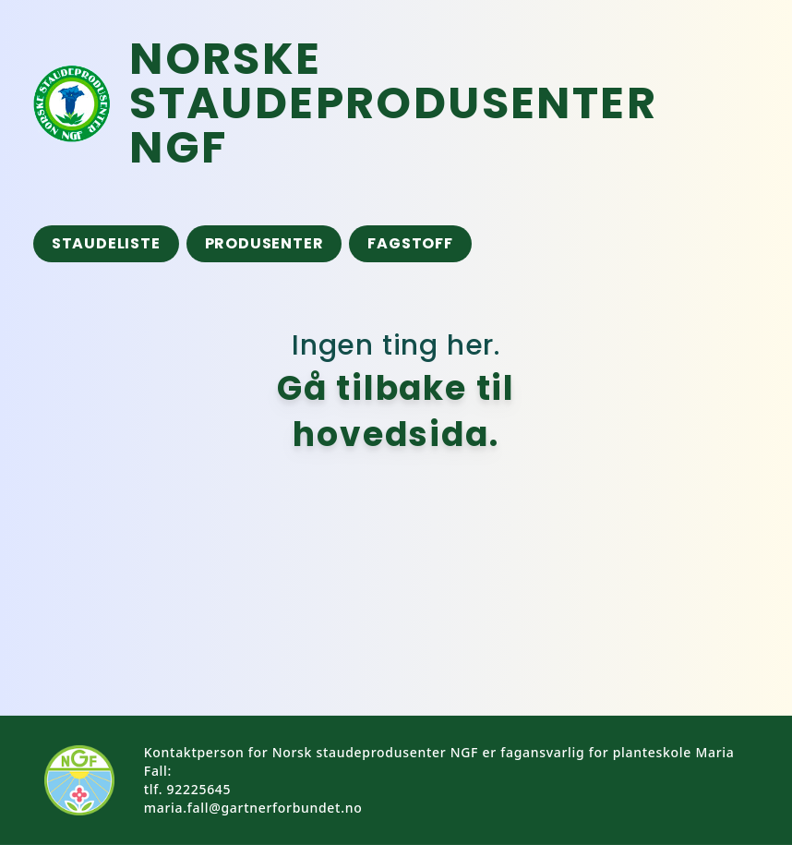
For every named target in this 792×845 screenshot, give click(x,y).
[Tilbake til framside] (435, 103)
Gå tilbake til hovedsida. (396, 411)
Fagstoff (409, 243)
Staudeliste (106, 243)
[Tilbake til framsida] (72, 103)
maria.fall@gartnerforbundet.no (253, 807)
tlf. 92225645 (187, 789)
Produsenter (264, 243)
